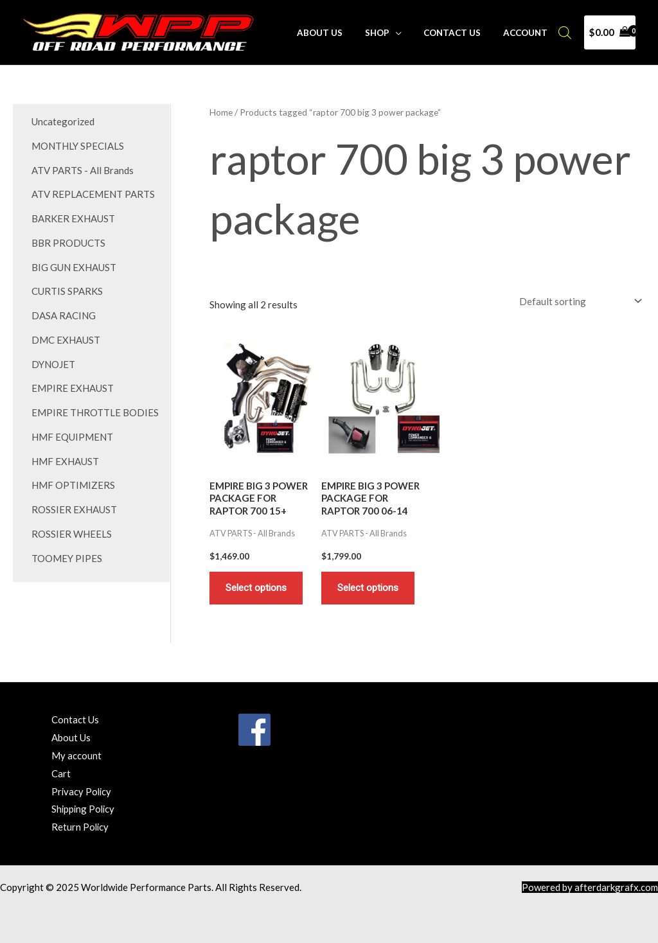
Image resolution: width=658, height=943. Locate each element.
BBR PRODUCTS (68, 243)
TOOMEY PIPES (66, 558)
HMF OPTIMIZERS (73, 485)
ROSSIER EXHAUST (74, 509)
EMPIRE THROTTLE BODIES (95, 412)
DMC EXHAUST (65, 340)
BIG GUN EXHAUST (73, 267)
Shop (389, 33)
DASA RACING (63, 315)
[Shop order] (578, 301)
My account (76, 755)
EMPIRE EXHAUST (72, 388)
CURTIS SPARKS (67, 291)
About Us (337, 33)
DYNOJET (53, 364)
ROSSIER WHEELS (71, 534)
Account (528, 33)
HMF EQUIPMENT (72, 437)
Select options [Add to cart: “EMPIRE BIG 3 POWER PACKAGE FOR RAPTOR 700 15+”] (256, 588)
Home (221, 112)
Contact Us (459, 33)
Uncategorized (62, 121)
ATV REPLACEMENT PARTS (93, 194)
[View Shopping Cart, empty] (610, 32)
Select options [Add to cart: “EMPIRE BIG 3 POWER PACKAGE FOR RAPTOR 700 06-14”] (367, 588)
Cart (61, 773)
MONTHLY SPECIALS (77, 146)
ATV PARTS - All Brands (82, 170)
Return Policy (80, 827)
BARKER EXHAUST (73, 218)
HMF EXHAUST (65, 461)
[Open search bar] (564, 32)
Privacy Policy (82, 791)
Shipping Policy (84, 809)
